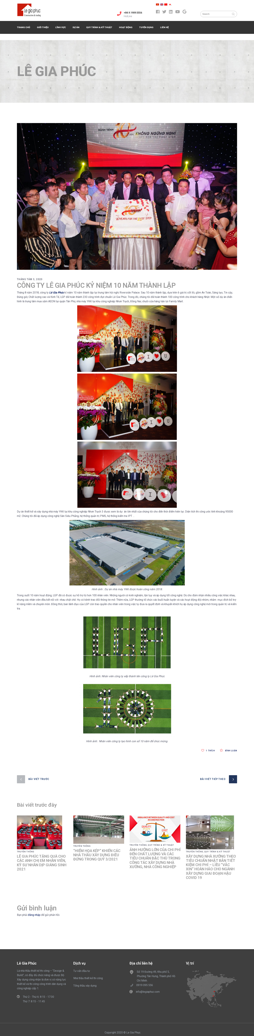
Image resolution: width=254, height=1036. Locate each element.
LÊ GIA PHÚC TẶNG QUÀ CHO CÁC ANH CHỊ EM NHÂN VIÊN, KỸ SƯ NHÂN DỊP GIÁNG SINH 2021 (41, 862)
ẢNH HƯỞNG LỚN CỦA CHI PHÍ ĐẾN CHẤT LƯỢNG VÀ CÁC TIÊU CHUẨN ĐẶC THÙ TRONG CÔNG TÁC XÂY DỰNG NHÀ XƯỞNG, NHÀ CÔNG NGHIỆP (155, 858)
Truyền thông (25, 851)
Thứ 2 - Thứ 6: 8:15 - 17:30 (38, 996)
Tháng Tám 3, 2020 (30, 279)
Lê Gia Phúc (56, 292)
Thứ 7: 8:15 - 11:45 (34, 1001)
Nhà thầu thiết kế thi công (88, 978)
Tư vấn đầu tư (81, 970)
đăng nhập (34, 915)
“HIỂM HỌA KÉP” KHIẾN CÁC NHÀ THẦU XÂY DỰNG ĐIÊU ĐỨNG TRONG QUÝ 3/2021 (96, 855)
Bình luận (228, 750)
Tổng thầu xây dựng (85, 985)
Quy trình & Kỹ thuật (161, 845)
